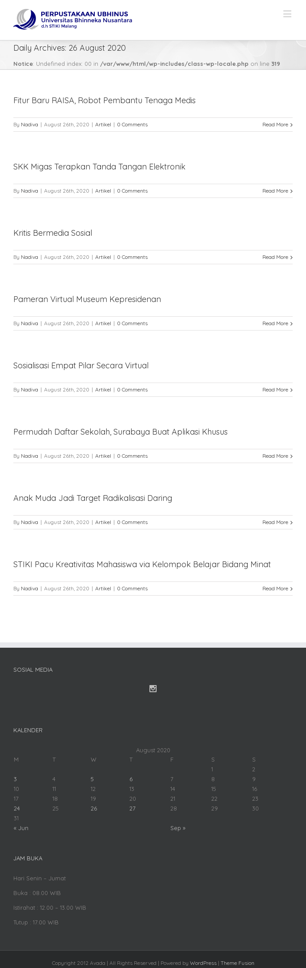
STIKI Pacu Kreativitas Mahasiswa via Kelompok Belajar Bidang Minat (142, 564)
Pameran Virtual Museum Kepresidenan (87, 299)
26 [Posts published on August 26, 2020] (94, 808)
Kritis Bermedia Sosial (52, 233)
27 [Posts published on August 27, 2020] (132, 808)
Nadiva (29, 124)
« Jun (21, 827)
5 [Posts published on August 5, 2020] (92, 778)
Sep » (177, 827)
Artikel (103, 124)
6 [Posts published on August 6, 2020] (131, 778)
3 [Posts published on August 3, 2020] (15, 778)
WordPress (203, 963)
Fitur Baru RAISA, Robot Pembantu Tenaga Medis (104, 100)
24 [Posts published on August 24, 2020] (17, 808)
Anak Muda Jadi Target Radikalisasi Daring (92, 498)
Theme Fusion (237, 963)
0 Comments (132, 124)
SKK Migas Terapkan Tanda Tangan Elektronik (99, 166)
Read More (275, 124)
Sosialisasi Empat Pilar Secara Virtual (81, 365)
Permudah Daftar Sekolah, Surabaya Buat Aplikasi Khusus (120, 432)
